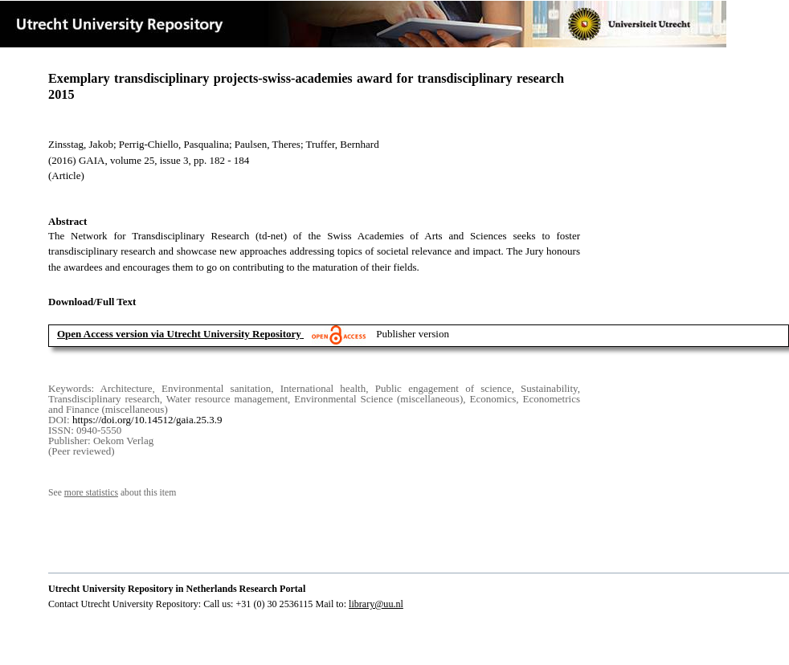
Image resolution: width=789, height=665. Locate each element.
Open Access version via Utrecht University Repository (179, 334)
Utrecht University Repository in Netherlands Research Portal (176, 588)
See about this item (112, 493)
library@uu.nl (376, 604)
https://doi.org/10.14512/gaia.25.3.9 (147, 420)
